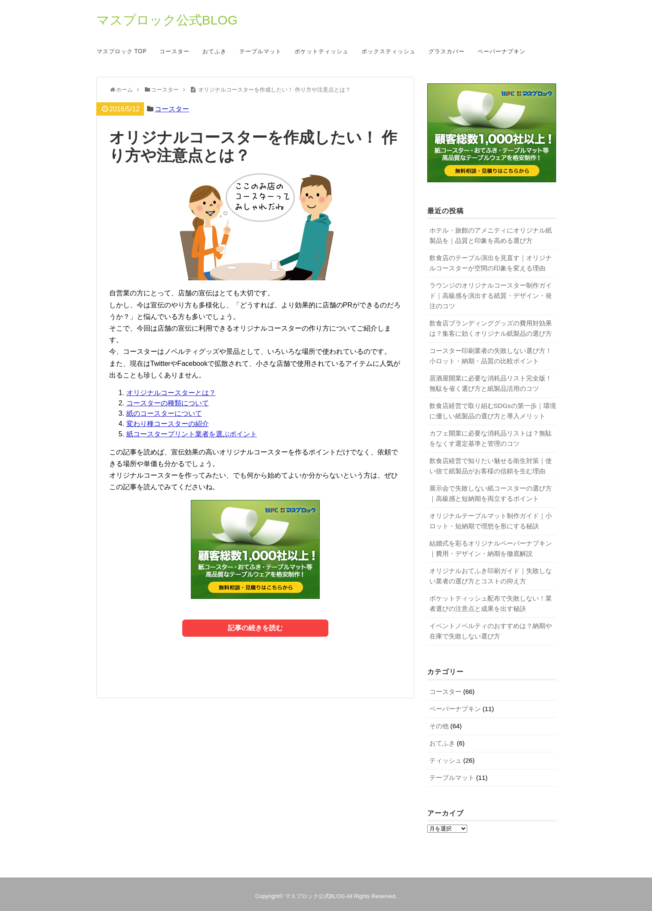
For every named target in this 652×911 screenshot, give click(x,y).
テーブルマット (260, 51)
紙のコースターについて (164, 413)
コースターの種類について (167, 403)
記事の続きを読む (255, 628)
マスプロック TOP (122, 51)
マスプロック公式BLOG (167, 20)
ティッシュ (445, 760)
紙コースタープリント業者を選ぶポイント (191, 434)
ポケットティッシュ (321, 51)
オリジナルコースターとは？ (171, 392)
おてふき (214, 51)
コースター (174, 51)
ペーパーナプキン (502, 51)
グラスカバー (447, 51)
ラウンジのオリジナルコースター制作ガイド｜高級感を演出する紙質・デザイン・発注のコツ (490, 296)
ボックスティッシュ (388, 51)
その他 (439, 726)
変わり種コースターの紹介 (167, 423)
